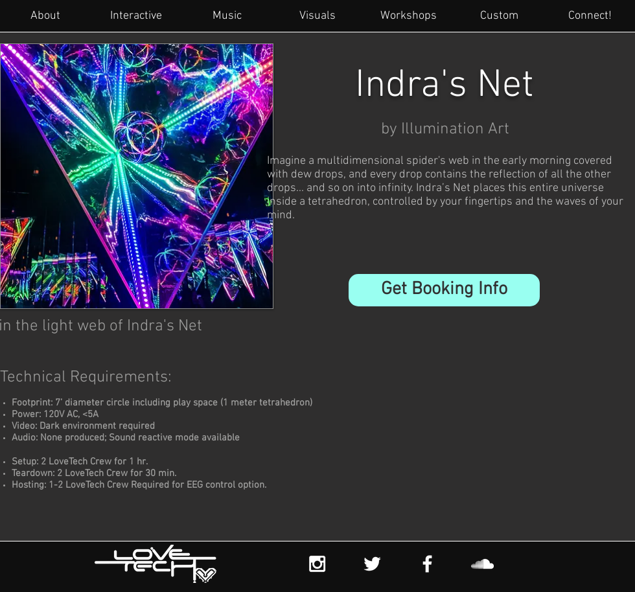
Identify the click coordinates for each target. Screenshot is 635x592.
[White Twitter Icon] (372, 563)
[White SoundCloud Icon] (482, 563)
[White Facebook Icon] (427, 563)
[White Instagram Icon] (317, 563)
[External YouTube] (430, 440)
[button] (444, 290)
